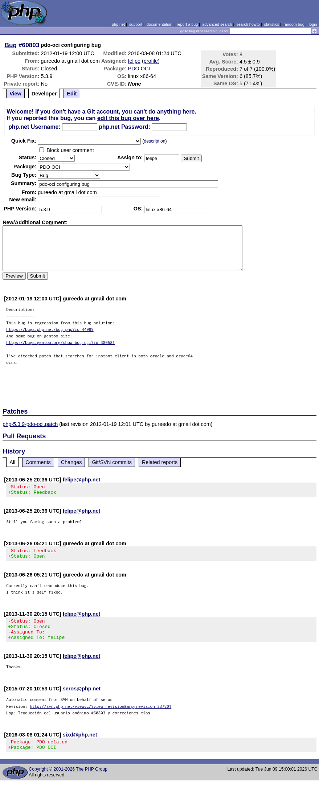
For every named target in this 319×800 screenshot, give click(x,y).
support (135, 24)
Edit (72, 94)
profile (151, 61)
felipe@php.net (82, 480)
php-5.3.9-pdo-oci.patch (30, 424)
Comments (38, 462)
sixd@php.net (80, 743)
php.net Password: (124, 127)
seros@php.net (82, 697)
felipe (134, 61)
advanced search (217, 24)
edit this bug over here (128, 118)
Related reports (159, 462)
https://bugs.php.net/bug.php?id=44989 (50, 329)
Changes (71, 462)
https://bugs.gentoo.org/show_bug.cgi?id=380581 (60, 342)
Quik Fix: (24, 141)
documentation (159, 24)
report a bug (187, 24)
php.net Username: (34, 127)
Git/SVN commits (112, 462)
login (313, 24)
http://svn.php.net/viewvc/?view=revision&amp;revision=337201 (100, 715)
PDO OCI (139, 68)
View (15, 94)
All (12, 462)
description (154, 141)
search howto (247, 24)
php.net (118, 24)
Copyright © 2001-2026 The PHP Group (68, 780)
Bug (11, 45)
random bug (293, 24)
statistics (271, 24)
